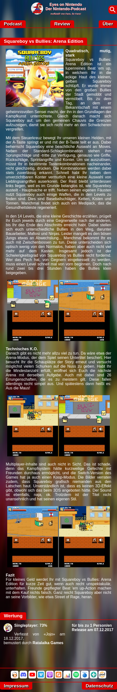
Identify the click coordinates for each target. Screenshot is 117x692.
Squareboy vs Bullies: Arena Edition (43, 41)
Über (108, 23)
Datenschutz (99, 685)
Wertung (13, 615)
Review (62, 23)
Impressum (16, 685)
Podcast (13, 23)
